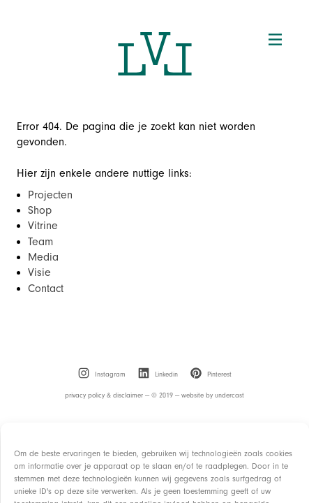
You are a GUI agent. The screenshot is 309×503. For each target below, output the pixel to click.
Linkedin (158, 374)
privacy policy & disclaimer (104, 395)
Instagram (102, 374)
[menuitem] (102, 374)
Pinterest (211, 374)
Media (43, 257)
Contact (45, 288)
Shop (40, 210)
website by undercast (212, 395)
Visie (39, 272)
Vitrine (43, 225)
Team (40, 241)
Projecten (50, 195)
